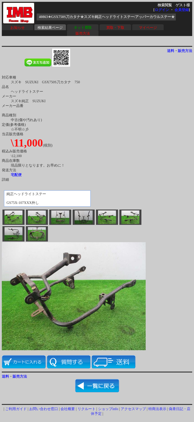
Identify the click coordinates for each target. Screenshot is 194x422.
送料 (170, 51)
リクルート (87, 409)
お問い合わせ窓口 (43, 409)
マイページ (148, 27)
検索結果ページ (50, 27)
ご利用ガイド (16, 409)
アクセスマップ (133, 409)
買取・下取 (115, 27)
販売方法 (83, 33)
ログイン (162, 10)
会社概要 (67, 409)
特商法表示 (157, 409)
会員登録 (181, 10)
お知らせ (17, 27)
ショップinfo (108, 409)
